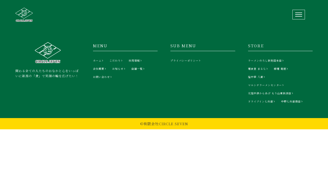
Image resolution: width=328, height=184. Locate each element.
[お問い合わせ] (103, 77)
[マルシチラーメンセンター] (266, 85)
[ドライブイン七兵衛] (262, 101)
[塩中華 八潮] (257, 77)
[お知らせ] (119, 68)
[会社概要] (100, 68)
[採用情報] (136, 60)
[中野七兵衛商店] (292, 101)
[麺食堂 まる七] (258, 68)
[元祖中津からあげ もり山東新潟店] (271, 93)
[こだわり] (116, 60)
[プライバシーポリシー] (185, 60)
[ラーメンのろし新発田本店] (266, 60)
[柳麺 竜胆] (281, 68)
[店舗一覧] (138, 68)
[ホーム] (98, 60)
